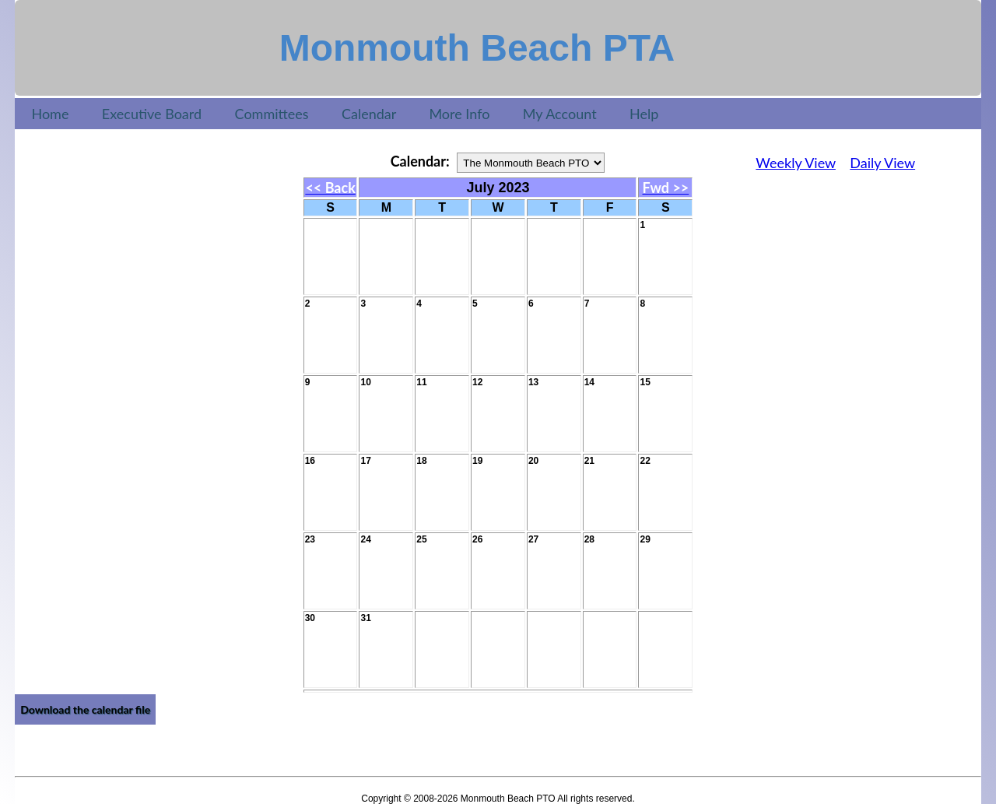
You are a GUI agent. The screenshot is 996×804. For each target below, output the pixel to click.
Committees (271, 113)
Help (644, 113)
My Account (560, 113)
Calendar (369, 113)
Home (49, 113)
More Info (459, 113)
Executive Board (152, 113)
